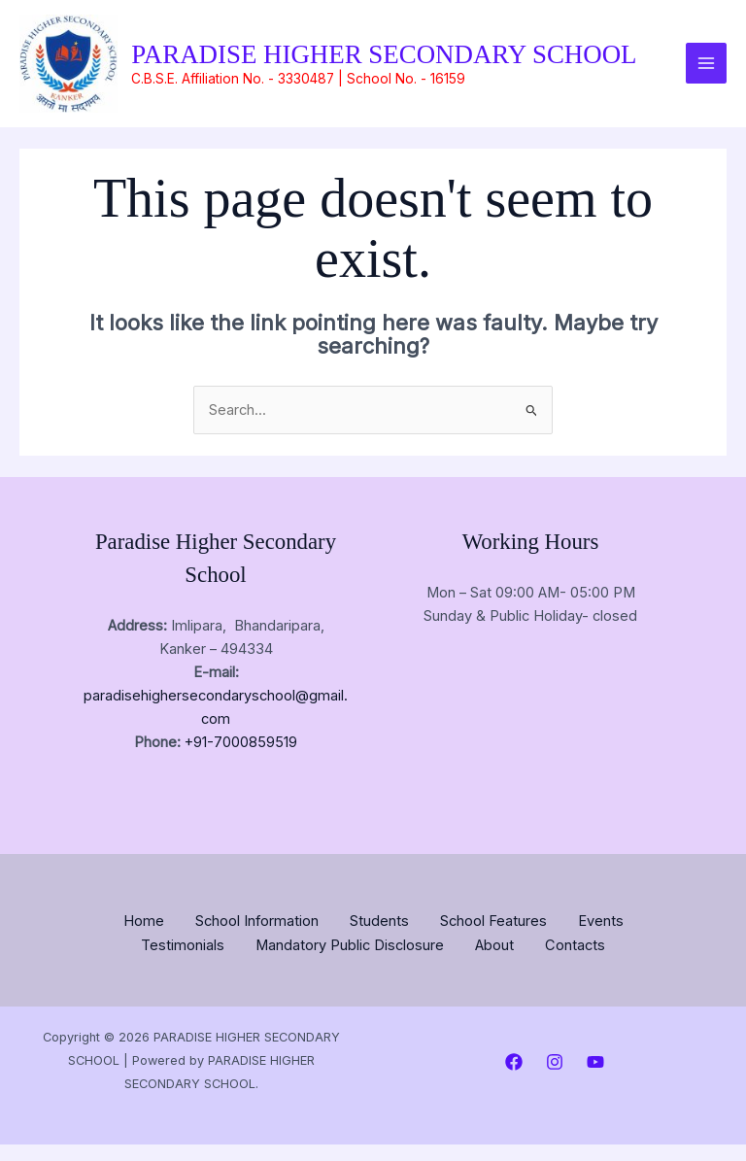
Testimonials (182, 963)
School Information (257, 939)
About (494, 963)
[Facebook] (514, 1078)
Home (143, 939)
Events (601, 939)
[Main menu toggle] (706, 72)
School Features (493, 939)
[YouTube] (595, 1078)
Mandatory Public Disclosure (349, 963)
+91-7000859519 (241, 761)
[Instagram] (554, 1078)
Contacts (575, 963)
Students (379, 939)
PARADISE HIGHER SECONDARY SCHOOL (385, 62)
